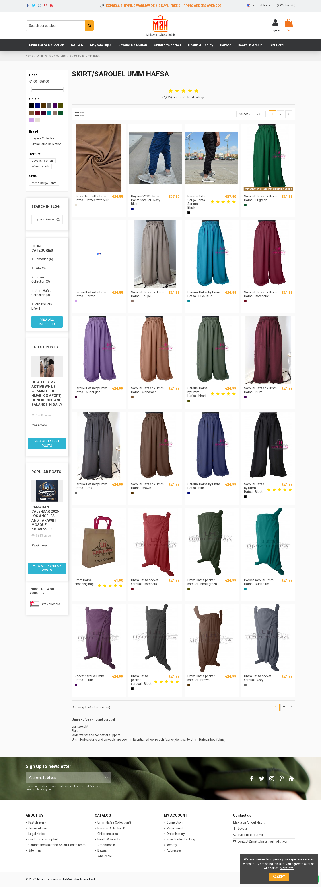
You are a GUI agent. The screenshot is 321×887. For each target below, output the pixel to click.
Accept (279, 877)
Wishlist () (285, 5)
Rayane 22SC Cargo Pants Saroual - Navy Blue (145, 200)
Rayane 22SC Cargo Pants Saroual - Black (196, 201)
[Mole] (132, 301)
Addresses (174, 850)
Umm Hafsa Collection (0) (41, 293)
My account (175, 828)
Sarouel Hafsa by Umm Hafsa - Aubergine (91, 390)
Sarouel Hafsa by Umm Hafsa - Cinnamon (147, 390)
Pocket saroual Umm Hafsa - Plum (89, 678)
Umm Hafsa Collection (46, 144)
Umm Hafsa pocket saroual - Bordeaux (144, 582)
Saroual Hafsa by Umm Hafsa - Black (254, 487)
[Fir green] (245, 205)
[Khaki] (188, 401)
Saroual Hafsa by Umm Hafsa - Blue (203, 486)
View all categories (47, 322)
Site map (34, 850)
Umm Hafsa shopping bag (84, 582)
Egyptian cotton (42, 160)
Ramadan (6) (44, 259)
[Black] (188, 212)
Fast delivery (37, 822)
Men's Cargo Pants (44, 183)
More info (287, 868)
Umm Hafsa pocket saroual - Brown (201, 678)
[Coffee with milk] (76, 205)
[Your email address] (64, 777)
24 (260, 114)
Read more (38, 425)
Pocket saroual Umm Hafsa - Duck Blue (259, 582)
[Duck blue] (188, 301)
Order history (176, 834)
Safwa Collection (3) (40, 279)
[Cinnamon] (132, 397)
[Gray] (76, 493)
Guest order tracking (181, 839)
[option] (47, 392)
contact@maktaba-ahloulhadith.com (263, 841)
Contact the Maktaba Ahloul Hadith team (57, 845)
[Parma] (76, 301)
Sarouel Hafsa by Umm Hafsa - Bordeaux (260, 294)
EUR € (265, 5)
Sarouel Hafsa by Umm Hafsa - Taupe (147, 294)
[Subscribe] (106, 777)
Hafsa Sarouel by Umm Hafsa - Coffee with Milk (92, 198)
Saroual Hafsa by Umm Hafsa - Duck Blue (203, 294)
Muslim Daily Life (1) (41, 306)
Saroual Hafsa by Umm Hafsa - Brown (147, 486)
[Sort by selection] (244, 114)
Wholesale (104, 856)
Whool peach (40, 166)
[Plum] (245, 397)
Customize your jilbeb (43, 839)
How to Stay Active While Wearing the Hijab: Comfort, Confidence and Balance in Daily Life (46, 395)
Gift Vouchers (50, 604)
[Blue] (132, 209)
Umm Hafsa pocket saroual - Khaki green (202, 582)
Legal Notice (36, 834)
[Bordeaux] (245, 301)
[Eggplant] (76, 397)
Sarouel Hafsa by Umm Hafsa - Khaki (197, 392)
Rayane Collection (43, 138)
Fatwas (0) (42, 268)
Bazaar (102, 850)
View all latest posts (47, 444)
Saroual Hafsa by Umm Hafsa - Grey (91, 486)
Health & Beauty (108, 839)
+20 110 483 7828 (250, 835)
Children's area (107, 834)
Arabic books (106, 845)
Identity (172, 845)
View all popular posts (47, 568)
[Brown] (132, 493)
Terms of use (37, 828)
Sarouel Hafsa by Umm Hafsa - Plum (260, 390)
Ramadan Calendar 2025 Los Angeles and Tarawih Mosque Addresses (45, 518)
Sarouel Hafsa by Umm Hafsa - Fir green (260, 198)
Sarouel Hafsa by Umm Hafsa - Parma (91, 294)
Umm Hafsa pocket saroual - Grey (257, 678)
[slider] (31, 89)
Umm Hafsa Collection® (114, 822)
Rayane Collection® (111, 828)
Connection (175, 822)
